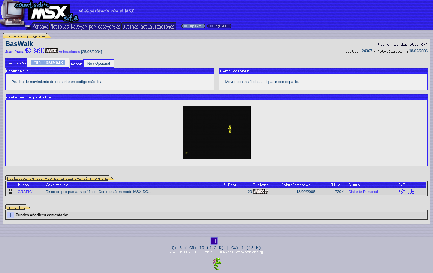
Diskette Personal (363, 192)
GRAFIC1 (26, 192)
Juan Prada (14, 52)
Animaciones (69, 52)
